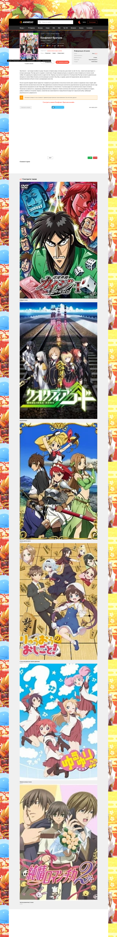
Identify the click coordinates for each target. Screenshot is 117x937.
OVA (54, 28)
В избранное (48, 62)
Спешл (48, 28)
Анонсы (81, 28)
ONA (59, 28)
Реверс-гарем (61, 53)
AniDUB (49, 50)
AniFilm (60, 50)
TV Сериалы (31, 28)
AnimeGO (28, 22)
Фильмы (40, 28)
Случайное (89, 28)
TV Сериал (48, 33)
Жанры (22, 28)
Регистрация (92, 22)
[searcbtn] (40, 22)
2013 (96, 53)
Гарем (54, 53)
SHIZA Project (54, 50)
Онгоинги (73, 28)
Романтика (47, 53)
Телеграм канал (59, 107)
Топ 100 (65, 28)
